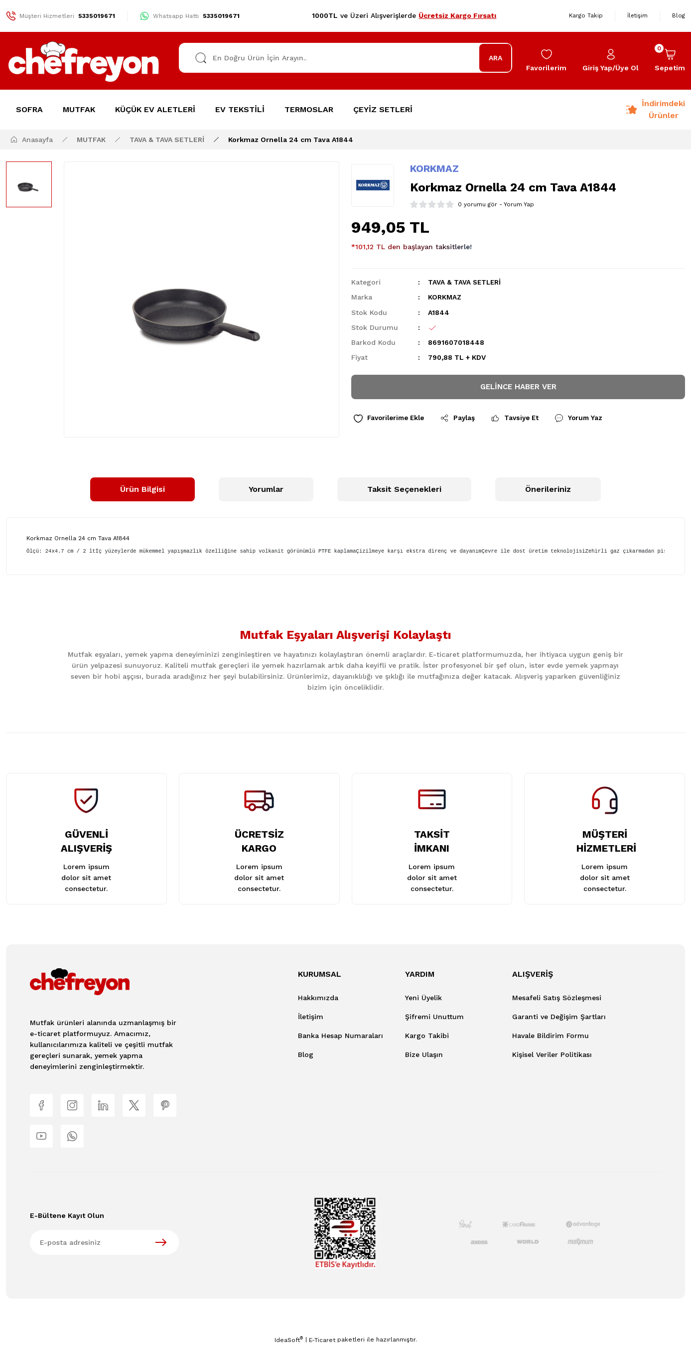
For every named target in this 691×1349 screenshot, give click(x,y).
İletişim (310, 1017)
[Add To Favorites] (391, 420)
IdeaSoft (289, 1342)
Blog (305, 1054)
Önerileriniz (548, 489)
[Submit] (161, 1244)
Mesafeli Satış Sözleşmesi (556, 998)
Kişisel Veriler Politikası (552, 1054)
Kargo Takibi (427, 1036)
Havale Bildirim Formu (550, 1036)
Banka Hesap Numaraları (340, 1036)
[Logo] (84, 61)
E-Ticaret (322, 1342)
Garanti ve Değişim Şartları (559, 1017)
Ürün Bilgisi (142, 489)
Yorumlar (266, 489)
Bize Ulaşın (424, 1054)
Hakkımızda (318, 998)
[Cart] (670, 60)
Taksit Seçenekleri (404, 489)
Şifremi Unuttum (434, 1017)
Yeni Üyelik (423, 998)
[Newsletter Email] (104, 1244)
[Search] (346, 58)
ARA (495, 58)
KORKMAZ (434, 168)
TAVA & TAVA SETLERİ (465, 282)
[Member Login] (610, 60)
